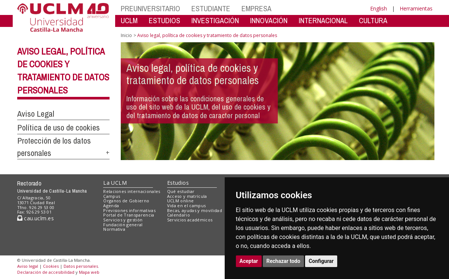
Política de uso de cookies (58, 127)
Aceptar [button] (249, 261)
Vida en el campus (186, 205)
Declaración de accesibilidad (45, 272)
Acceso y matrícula (187, 196)
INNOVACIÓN (268, 20)
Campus (111, 196)
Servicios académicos (190, 220)
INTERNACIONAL (323, 20)
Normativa (114, 229)
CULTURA (373, 20)
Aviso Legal (35, 113)
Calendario (178, 215)
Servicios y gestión (122, 220)
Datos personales (81, 266)
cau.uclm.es (35, 218)
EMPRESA (256, 8)
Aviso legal (27, 266)
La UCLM (115, 182)
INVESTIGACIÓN (215, 20)
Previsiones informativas (129, 210)
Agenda (111, 205)
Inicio (126, 35)
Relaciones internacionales (131, 191)
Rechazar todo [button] (284, 261)
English (378, 8)
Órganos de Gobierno (126, 200)
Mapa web (89, 272)
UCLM (129, 20)
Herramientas (416, 8)
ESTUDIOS (164, 20)
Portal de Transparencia (128, 215)
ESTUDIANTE (210, 8)
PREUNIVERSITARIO (150, 8)
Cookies (51, 266)
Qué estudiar (181, 191)
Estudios (178, 182)
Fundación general (123, 224)
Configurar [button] (321, 261)
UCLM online (180, 200)
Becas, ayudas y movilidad (194, 210)
